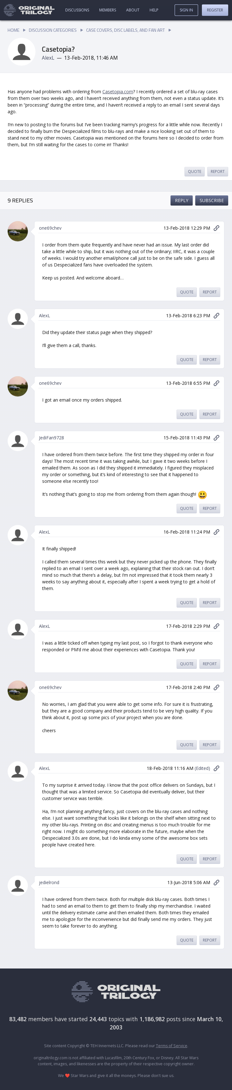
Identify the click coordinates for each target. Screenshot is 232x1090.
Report (218, 171)
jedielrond (49, 882)
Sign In (186, 10)
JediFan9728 (51, 438)
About (132, 10)
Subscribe (212, 200)
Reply (181, 200)
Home (13, 30)
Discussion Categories (53, 30)
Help (154, 10)
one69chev (50, 228)
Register (215, 10)
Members (107, 10)
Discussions (77, 10)
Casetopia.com (117, 92)
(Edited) (202, 768)
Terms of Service (171, 1045)
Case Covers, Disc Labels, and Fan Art (125, 30)
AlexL (48, 58)
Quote (194, 171)
